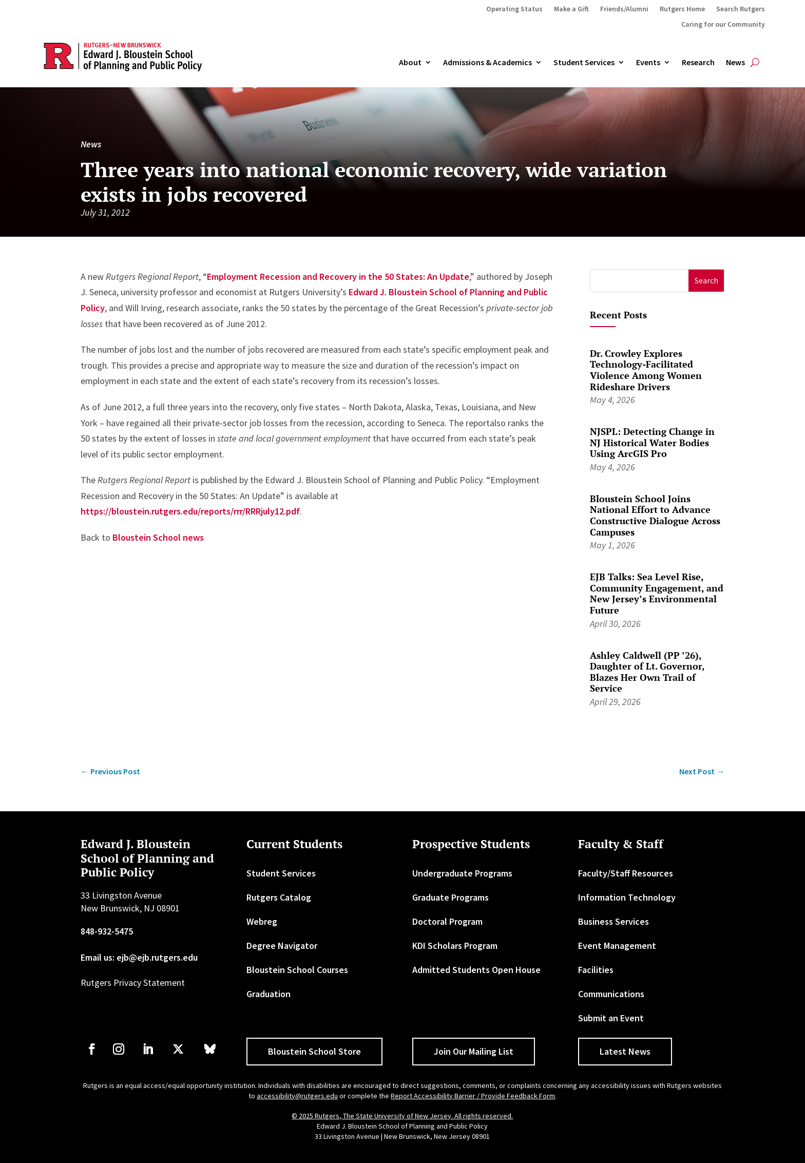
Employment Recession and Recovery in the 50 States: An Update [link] (338, 276)
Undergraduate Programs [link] (462, 873)
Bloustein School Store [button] (314, 1051)
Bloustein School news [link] (158, 537)
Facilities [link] (596, 970)
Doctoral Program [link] (447, 921)
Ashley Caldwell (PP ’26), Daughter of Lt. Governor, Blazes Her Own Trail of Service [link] (647, 672)
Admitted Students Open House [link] (476, 970)
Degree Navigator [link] (281, 945)
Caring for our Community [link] (723, 25)
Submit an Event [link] (611, 1018)
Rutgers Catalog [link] (278, 897)
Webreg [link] (261, 921)
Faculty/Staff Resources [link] (625, 873)
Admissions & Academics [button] (487, 62)
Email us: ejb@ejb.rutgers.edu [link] (139, 957)
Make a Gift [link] (571, 9)
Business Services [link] (613, 921)
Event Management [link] (617, 945)
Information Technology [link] (627, 897)
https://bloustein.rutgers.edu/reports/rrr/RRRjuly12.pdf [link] (190, 511)
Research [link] (698, 62)
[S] (639, 281)
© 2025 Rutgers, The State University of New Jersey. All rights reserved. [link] (402, 1115)
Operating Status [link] (514, 9)
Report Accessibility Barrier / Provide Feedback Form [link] (473, 1095)
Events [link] (648, 62)
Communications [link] (611, 994)
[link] (110, 771)
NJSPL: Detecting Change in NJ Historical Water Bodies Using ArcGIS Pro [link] (652, 442)
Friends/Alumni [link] (624, 9)
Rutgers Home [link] (682, 9)
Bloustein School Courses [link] (297, 970)
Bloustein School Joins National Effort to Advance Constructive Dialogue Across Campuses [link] (655, 515)
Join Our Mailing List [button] (473, 1051)
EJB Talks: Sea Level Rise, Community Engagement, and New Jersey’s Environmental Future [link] (656, 593)
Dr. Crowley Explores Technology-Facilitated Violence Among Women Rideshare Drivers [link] (646, 370)
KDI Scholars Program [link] (454, 945)
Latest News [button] (625, 1051)
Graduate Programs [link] (450, 897)
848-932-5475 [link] (107, 931)
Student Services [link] (584, 62)
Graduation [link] (268, 994)
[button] (706, 281)
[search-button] (755, 62)
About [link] (410, 62)
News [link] (735, 62)
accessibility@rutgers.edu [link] (297, 1095)
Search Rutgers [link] (740, 9)
